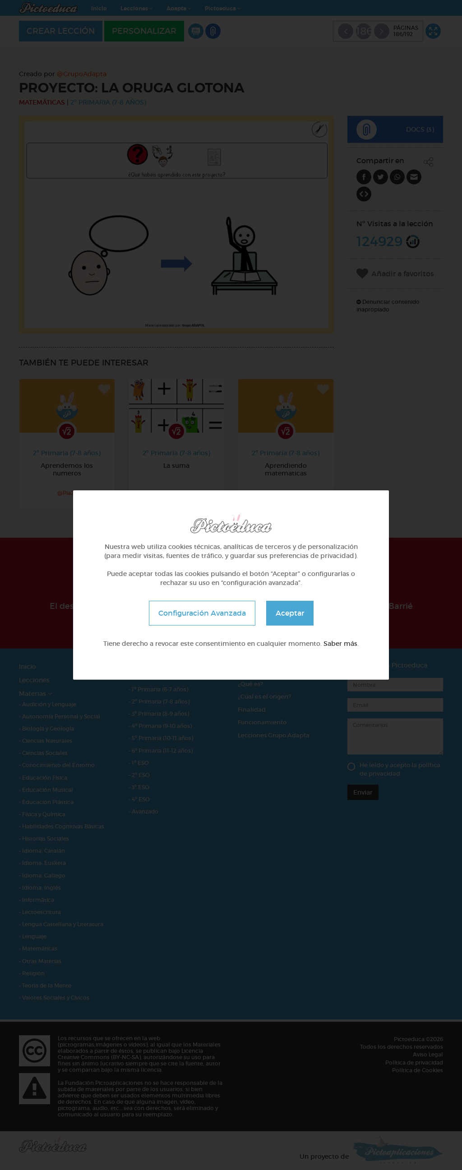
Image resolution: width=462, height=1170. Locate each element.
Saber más (340, 644)
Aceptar (290, 612)
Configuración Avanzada (202, 612)
